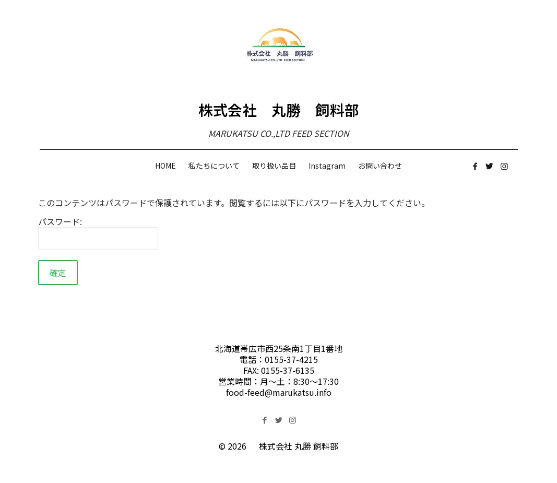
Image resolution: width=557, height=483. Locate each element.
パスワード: (98, 233)
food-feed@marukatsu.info (278, 392)
